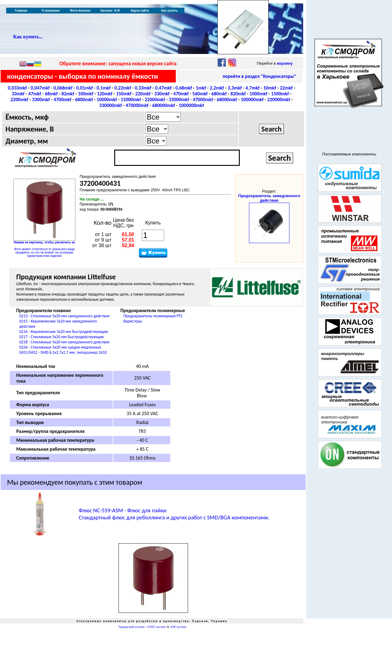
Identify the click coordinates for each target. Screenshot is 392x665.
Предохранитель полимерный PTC (153, 316)
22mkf (286, 88)
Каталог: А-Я (110, 10)
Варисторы (132, 321)
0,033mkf (17, 88)
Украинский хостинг (131, 627)
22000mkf (155, 99)
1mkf (201, 88)
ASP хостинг (178, 627)
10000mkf (107, 99)
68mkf (51, 94)
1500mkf (280, 94)
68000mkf (227, 99)
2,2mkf (217, 88)
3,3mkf (235, 88)
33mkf (18, 94)
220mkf (142, 94)
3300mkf (41, 99)
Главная (21, 10)
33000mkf (179, 99)
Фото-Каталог (80, 10)
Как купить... (28, 36)
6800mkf (84, 99)
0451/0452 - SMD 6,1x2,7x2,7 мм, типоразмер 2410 (63, 352)
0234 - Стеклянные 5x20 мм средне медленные (60, 347)
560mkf (200, 94)
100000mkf (252, 99)
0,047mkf (40, 88)
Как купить (169, 10)
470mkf (181, 94)
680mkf (219, 94)
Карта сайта (140, 10)
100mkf (85, 94)
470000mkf (137, 105)
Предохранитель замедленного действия (269, 198)
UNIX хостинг (156, 627)
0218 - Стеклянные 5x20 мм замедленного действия (64, 342)
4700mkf (62, 99)
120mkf (104, 94)
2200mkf (19, 99)
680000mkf (163, 105)
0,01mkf (84, 88)
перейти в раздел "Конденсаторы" (259, 76)
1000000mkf (191, 105)
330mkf (162, 94)
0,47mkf (163, 88)
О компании (51, 10)
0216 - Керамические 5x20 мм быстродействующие (63, 331)
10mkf (269, 88)
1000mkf (258, 94)
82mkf (68, 94)
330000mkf (110, 105)
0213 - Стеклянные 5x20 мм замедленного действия (64, 316)
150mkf (123, 94)
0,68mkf (183, 88)
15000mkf (131, 99)
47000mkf (203, 99)
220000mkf (278, 99)
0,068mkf (63, 88)
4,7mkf (253, 88)
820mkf (238, 94)
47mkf (34, 94)
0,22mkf (123, 88)
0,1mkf (103, 88)
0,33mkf (143, 88)
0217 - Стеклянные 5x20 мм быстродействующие (61, 336)
